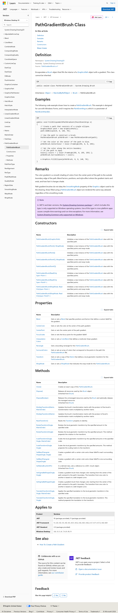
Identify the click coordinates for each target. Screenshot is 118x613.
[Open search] (107, 3)
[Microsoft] (4, 3)
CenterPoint (40, 330)
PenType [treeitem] (7, 172)
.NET (44, 17)
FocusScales (40, 334)
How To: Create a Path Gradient (52, 544)
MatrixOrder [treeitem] (9, 135)
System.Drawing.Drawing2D (54, 60)
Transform (39, 357)
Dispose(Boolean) (42, 398)
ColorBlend (65, 339)
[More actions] (112, 17)
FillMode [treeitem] (8, 76)
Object (47, 93)
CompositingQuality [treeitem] (12, 55)
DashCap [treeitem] (8, 68)
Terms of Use (83, 611)
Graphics (96, 186)
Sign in (112, 3)
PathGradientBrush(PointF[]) (46, 266)
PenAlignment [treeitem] (9, 168)
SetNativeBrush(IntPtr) (44, 466)
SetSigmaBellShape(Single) (45, 482)
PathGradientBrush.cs (49, 66)
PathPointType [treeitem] (10, 164)
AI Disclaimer (6, 611)
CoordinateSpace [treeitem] (11, 59)
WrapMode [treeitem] (9, 198)
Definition (40, 35)
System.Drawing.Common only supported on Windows (60, 214)
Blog (30, 611)
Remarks (40, 41)
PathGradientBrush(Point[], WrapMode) (50, 246)
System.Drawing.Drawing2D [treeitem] (14, 30)
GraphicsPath (83, 72)
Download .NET (108, 9)
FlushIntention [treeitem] (10, 80)
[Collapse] (28, 15)
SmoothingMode (73, 186)
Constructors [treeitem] (11, 151)
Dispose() (39, 391)
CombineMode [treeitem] (10, 46)
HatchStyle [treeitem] (8, 105)
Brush (49, 72)
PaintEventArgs (80, 108)
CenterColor (40, 326)
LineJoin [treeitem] (7, 126)
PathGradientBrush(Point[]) (45, 253)
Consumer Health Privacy (65, 611)
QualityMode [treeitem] (9, 181)
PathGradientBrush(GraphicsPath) (48, 239)
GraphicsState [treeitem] (10, 97)
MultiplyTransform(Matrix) (45, 414)
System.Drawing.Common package (77, 205)
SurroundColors (41, 350)
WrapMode (40, 364)
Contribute (40, 611)
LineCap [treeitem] (7, 122)
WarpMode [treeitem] (8, 193)
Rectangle (39, 346)
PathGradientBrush (83, 105)
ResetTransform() (42, 421)
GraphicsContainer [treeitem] (11, 84)
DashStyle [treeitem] (8, 72)
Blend (38, 319)
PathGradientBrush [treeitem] (13, 147)
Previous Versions (20, 611)
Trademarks (95, 611)
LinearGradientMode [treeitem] (12, 118)
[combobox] (16, 20)
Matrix (72, 357)
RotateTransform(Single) (44, 432)
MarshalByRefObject (61, 93)
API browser (54, 17)
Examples (40, 38)
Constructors (41, 44)
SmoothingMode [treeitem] (11, 189)
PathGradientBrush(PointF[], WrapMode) (50, 259)
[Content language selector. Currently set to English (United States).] (12, 606)
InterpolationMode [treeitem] (11, 109)
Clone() (38, 387)
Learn (38, 17)
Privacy (49, 611)
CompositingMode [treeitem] (11, 51)
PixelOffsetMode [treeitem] (10, 177)
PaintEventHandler (42, 111)
